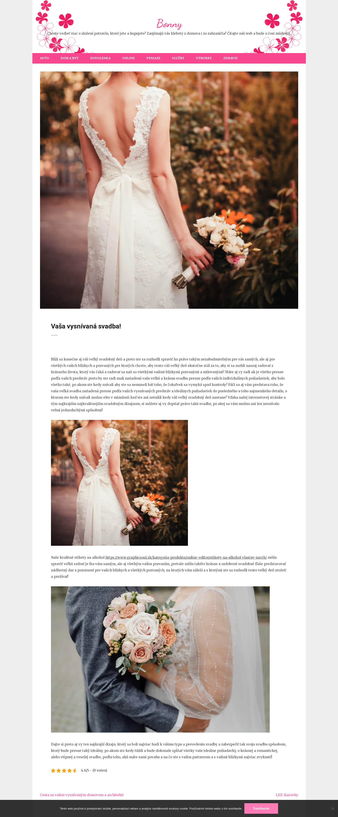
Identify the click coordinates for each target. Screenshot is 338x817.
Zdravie (230, 58)
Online (128, 58)
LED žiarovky (287, 795)
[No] (332, 808)
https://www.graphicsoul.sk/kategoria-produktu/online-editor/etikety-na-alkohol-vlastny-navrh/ (186, 557)
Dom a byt (70, 58)
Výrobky (204, 58)
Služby (178, 58)
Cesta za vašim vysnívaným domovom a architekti (82, 795)
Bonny (169, 23)
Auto (44, 58)
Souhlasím (261, 808)
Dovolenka (100, 58)
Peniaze (153, 58)
